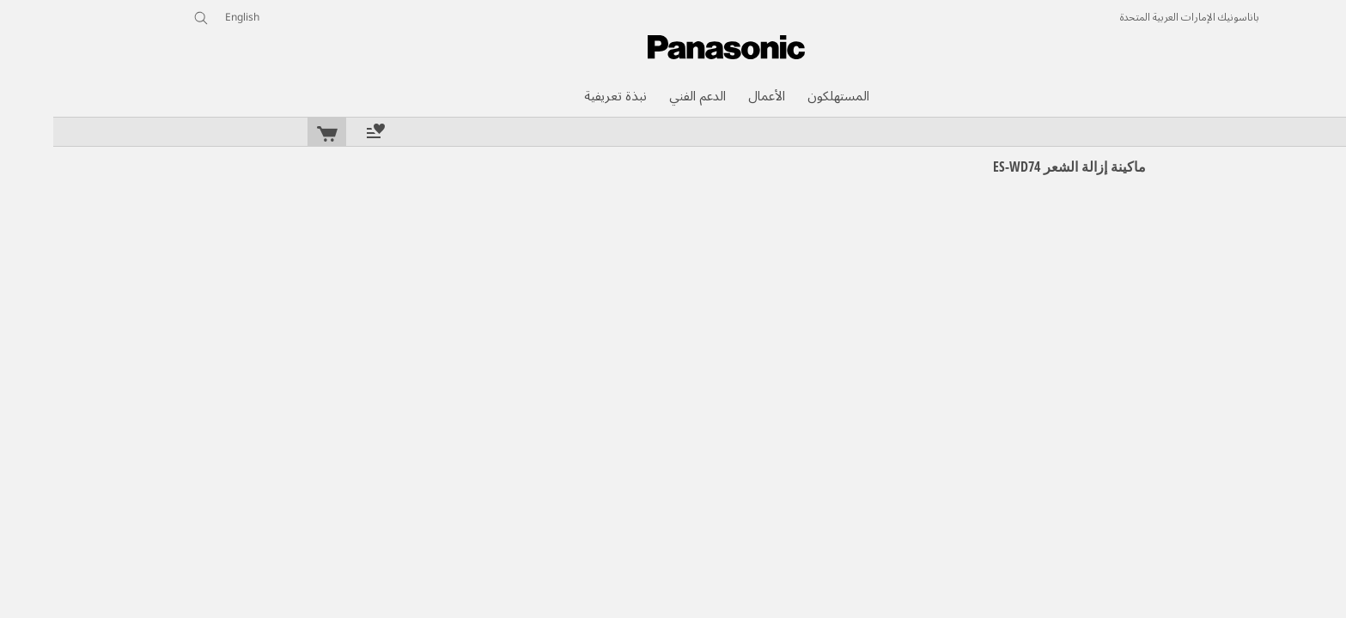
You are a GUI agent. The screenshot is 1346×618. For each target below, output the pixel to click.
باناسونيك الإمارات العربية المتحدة (1136, 18)
